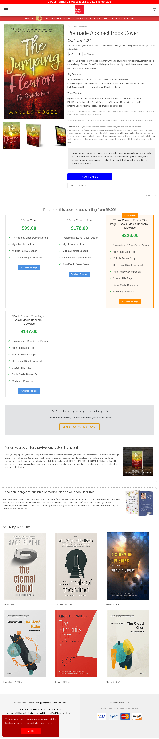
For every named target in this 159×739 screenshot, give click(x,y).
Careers (69, 714)
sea (145, 129)
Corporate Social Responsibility (32, 714)
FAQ (8, 714)
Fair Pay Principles (56, 714)
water (102, 126)
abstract (95, 126)
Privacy (43, 710)
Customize (89, 176)
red (141, 129)
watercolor (86, 129)
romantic (86, 133)
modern (128, 129)
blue (123, 133)
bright (128, 133)
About (14, 714)
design (70, 133)
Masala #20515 (112, 606)
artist (105, 133)
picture (121, 136)
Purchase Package (29, 268)
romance (133, 136)
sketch (145, 136)
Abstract (83, 26)
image (100, 129)
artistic (111, 133)
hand (69, 136)
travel (151, 136)
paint (101, 136)
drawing (141, 133)
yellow (85, 139)
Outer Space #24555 (12, 683)
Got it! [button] (31, 731)
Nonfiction (72, 26)
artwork (120, 126)
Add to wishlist (78, 186)
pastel (107, 136)
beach (117, 133)
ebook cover (142, 139)
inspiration (108, 129)
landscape (119, 129)
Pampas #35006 (10, 606)
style (100, 133)
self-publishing (128, 139)
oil (74, 126)
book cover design (112, 139)
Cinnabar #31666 (62, 683)
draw (94, 129)
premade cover (96, 139)
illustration (136, 126)
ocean (80, 136)
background (110, 126)
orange (78, 133)
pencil (114, 136)
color (88, 126)
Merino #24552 (113, 683)
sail (139, 136)
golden (149, 133)
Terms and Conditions (29, 710)
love (75, 136)
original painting (91, 136)
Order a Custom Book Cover (80, 428)
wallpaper (71, 139)
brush (134, 133)
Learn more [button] (46, 723)
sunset (79, 126)
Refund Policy (54, 710)
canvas (128, 126)
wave (79, 139)
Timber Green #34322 (64, 606)
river (127, 136)
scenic (94, 133)
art (84, 126)
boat (150, 129)
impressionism (74, 129)
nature (136, 129)
